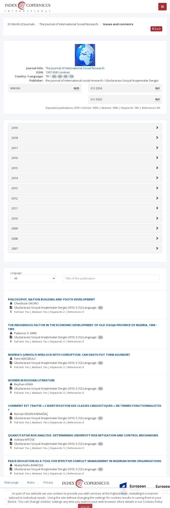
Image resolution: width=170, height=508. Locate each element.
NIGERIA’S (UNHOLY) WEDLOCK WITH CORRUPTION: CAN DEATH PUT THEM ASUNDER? (69, 355)
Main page (11, 482)
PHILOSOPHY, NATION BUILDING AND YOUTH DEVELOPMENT (51, 299)
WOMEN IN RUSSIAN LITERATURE (31, 380)
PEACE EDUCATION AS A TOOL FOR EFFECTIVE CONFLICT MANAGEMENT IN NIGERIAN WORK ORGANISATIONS (84, 461)
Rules (31, 482)
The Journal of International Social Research (68, 24)
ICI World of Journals (21, 24)
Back (156, 29)
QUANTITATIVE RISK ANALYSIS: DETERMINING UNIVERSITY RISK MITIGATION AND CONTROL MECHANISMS (83, 435)
